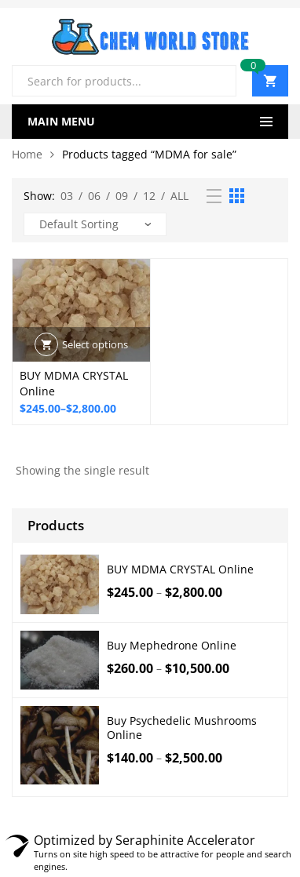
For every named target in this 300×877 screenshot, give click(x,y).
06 (94, 195)
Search (218, 80)
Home (27, 154)
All (179, 195)
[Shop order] (95, 224)
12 (149, 195)
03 (66, 195)
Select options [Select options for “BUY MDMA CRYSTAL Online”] (95, 344)
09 (121, 195)
